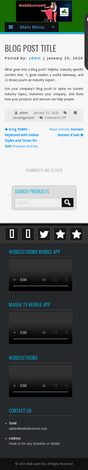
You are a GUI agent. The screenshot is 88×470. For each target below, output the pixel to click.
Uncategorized (23, 118)
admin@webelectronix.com (28, 428)
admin (35, 58)
